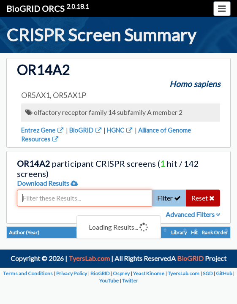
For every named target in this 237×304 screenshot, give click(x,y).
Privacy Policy (71, 273)
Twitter (130, 280)
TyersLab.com (89, 258)
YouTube (109, 280)
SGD (207, 273)
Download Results (47, 183)
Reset (203, 198)
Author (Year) (24, 232)
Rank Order (215, 232)
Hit (194, 232)
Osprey (121, 273)
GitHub (224, 273)
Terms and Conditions (28, 273)
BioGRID (86, 130)
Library (179, 232)
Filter (169, 198)
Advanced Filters (193, 214)
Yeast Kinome (148, 273)
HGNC (120, 130)
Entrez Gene (43, 130)
